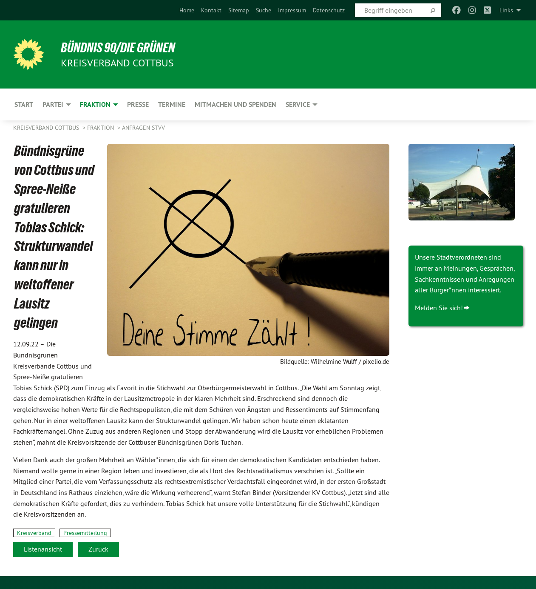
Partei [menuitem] (53, 104)
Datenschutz (329, 10)
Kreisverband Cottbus (47, 128)
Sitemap (238, 10)
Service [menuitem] (298, 104)
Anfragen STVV (143, 128)
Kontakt (211, 10)
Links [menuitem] (506, 10)
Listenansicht (43, 549)
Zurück (98, 549)
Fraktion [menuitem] (95, 104)
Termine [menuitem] (171, 104)
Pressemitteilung (85, 533)
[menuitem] (186, 10)
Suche (263, 10)
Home (186, 10)
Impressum (292, 10)
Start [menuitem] (23, 104)
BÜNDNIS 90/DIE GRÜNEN (118, 47)
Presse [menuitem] (138, 104)
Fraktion (101, 128)
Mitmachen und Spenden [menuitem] (235, 104)
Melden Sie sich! (439, 307)
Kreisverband (34, 533)
